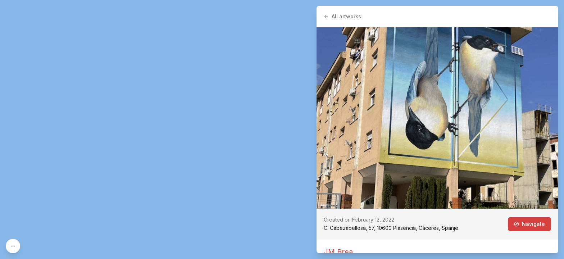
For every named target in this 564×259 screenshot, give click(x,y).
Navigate (529, 224)
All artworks (342, 16)
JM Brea (338, 251)
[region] (282, 129)
